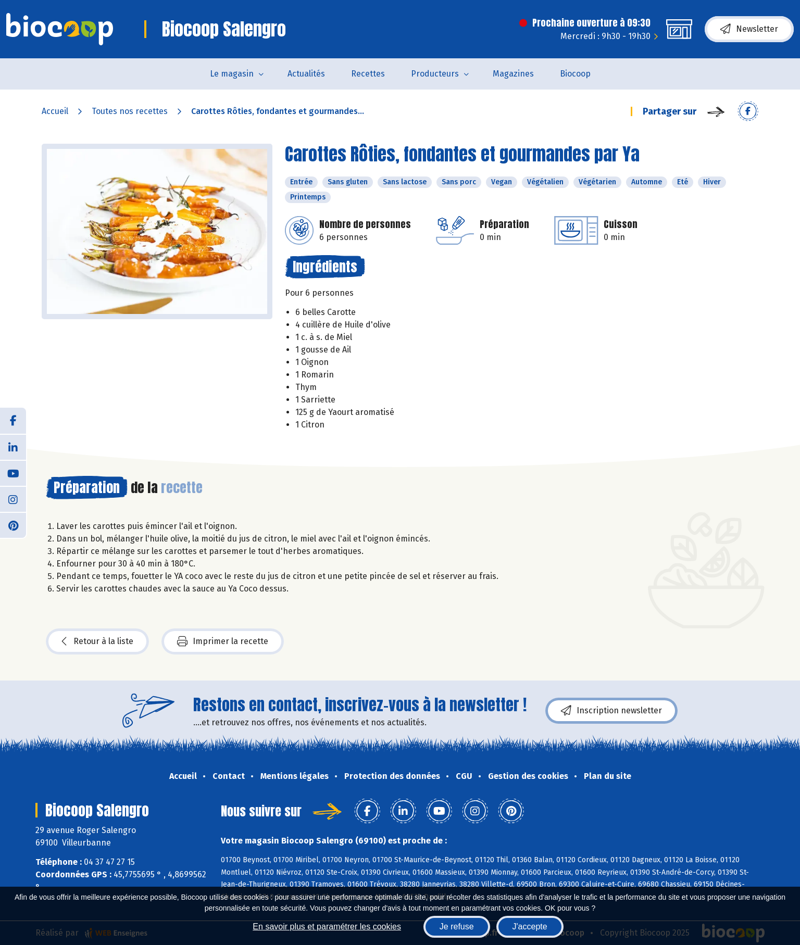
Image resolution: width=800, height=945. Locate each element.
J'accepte (529, 926)
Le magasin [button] (232, 74)
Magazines (513, 74)
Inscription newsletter (611, 710)
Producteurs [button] (435, 74)
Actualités (306, 74)
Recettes (368, 74)
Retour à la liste (97, 641)
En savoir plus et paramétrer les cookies (327, 926)
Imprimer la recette (222, 641)
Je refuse (457, 926)
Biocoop (575, 74)
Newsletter (749, 29)
